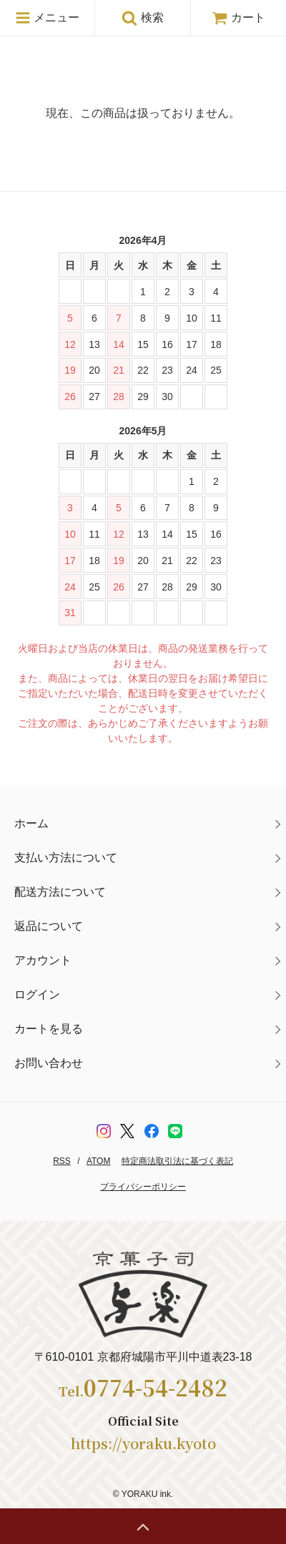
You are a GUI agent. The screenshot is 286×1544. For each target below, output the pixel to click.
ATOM (99, 1161)
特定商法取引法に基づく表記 (177, 1161)
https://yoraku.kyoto (143, 1443)
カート (238, 17)
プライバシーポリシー (143, 1187)
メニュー (47, 18)
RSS (62, 1161)
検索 (142, 18)
